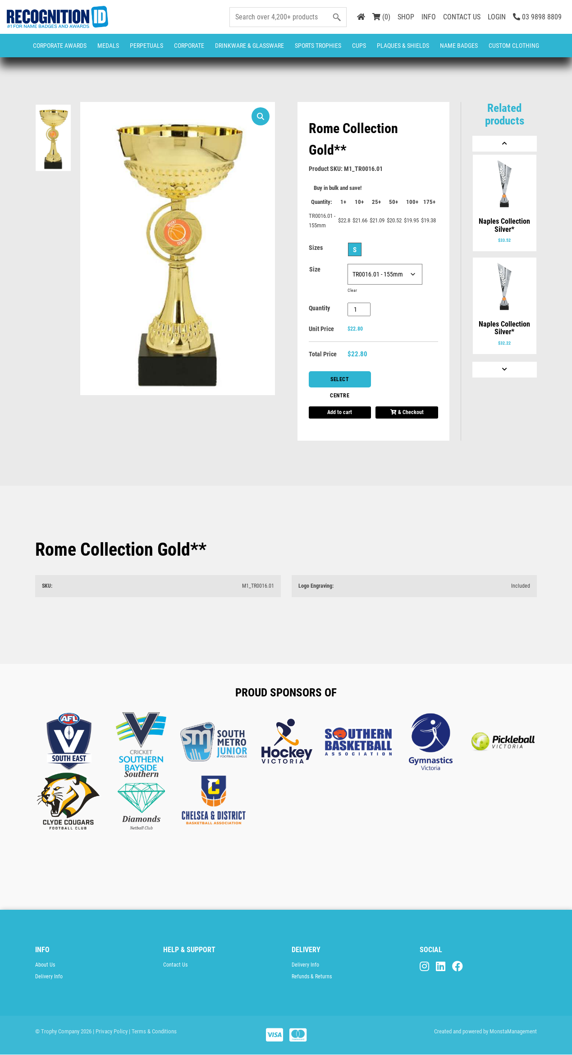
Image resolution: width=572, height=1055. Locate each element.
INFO (428, 17)
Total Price (323, 354)
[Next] (504, 370)
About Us (45, 965)
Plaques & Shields (403, 45)
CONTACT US (461, 17)
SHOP (406, 17)
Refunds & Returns (312, 976)
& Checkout (407, 412)
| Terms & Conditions (153, 1031)
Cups (359, 45)
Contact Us (175, 965)
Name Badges (459, 45)
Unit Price (321, 328)
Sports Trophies (318, 45)
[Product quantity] (359, 309)
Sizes (316, 247)
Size (314, 269)
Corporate (189, 45)
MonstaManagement (513, 1031)
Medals (108, 45)
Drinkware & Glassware (249, 45)
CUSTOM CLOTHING (514, 45)
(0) (381, 17)
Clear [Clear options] (352, 290)
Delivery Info (49, 976)
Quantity (319, 308)
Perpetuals (146, 45)
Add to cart (339, 412)
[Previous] (504, 144)
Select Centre (340, 381)
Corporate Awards (60, 45)
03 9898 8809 (537, 17)
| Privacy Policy (110, 1031)
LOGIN (497, 17)
